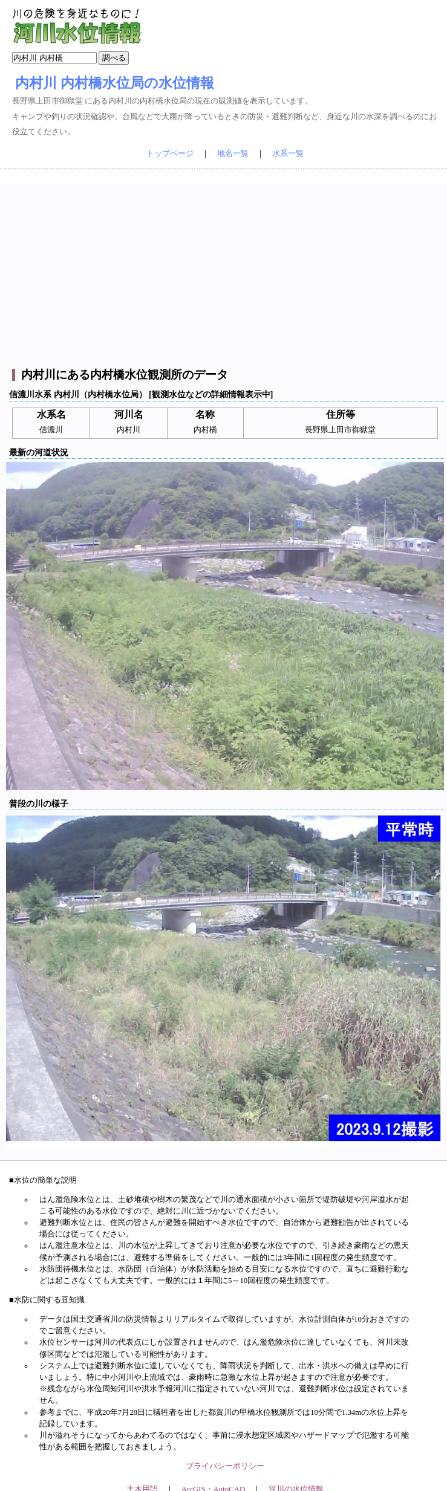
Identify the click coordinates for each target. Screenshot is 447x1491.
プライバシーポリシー (225, 1466)
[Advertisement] (225, 269)
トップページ (170, 153)
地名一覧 (233, 153)
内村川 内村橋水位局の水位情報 (114, 83)
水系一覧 (288, 153)
